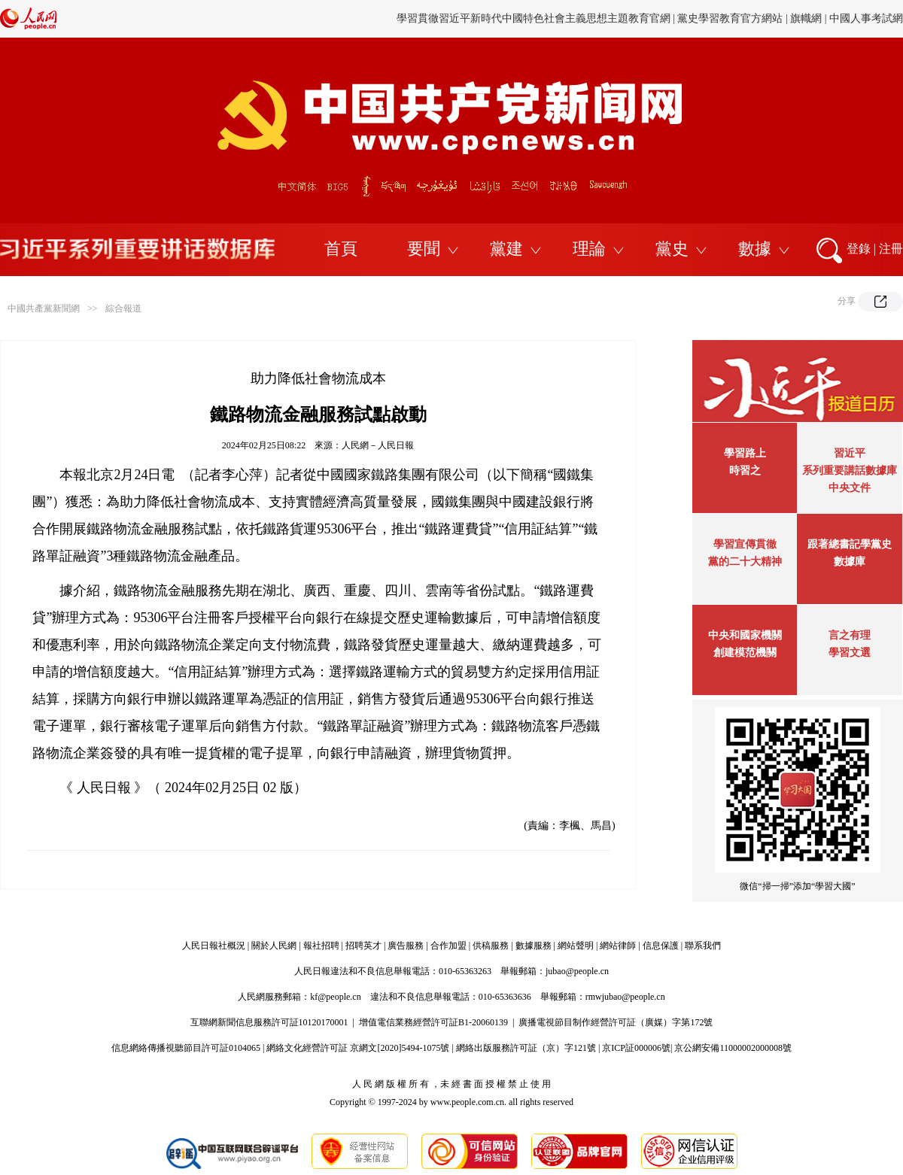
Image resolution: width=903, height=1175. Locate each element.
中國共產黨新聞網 (44, 308)
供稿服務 (491, 945)
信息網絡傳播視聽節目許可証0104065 (185, 1048)
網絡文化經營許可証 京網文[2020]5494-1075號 (357, 1048)
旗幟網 (806, 18)
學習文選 (850, 652)
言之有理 (850, 635)
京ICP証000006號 (636, 1048)
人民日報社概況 (213, 945)
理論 (589, 248)
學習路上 (745, 453)
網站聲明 (576, 945)
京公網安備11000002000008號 (733, 1048)
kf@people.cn (335, 996)
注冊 (891, 248)
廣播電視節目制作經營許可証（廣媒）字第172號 (615, 1022)
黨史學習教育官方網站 (731, 18)
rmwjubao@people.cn (625, 996)
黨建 (506, 248)
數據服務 (533, 945)
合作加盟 (448, 945)
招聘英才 (363, 945)
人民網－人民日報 (378, 445)
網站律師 (618, 945)
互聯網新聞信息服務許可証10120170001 (269, 1022)
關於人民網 (273, 945)
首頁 (340, 248)
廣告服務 (406, 945)
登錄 (859, 248)
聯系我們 (703, 945)
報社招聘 (321, 945)
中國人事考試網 (866, 18)
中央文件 (850, 487)
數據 (754, 248)
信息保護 (661, 945)
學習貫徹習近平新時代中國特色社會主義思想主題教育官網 (533, 18)
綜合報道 (123, 308)
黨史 (672, 248)
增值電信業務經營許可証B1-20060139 (433, 1022)
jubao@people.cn (577, 971)
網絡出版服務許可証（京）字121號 (526, 1048)
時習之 (745, 470)
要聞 (423, 248)
